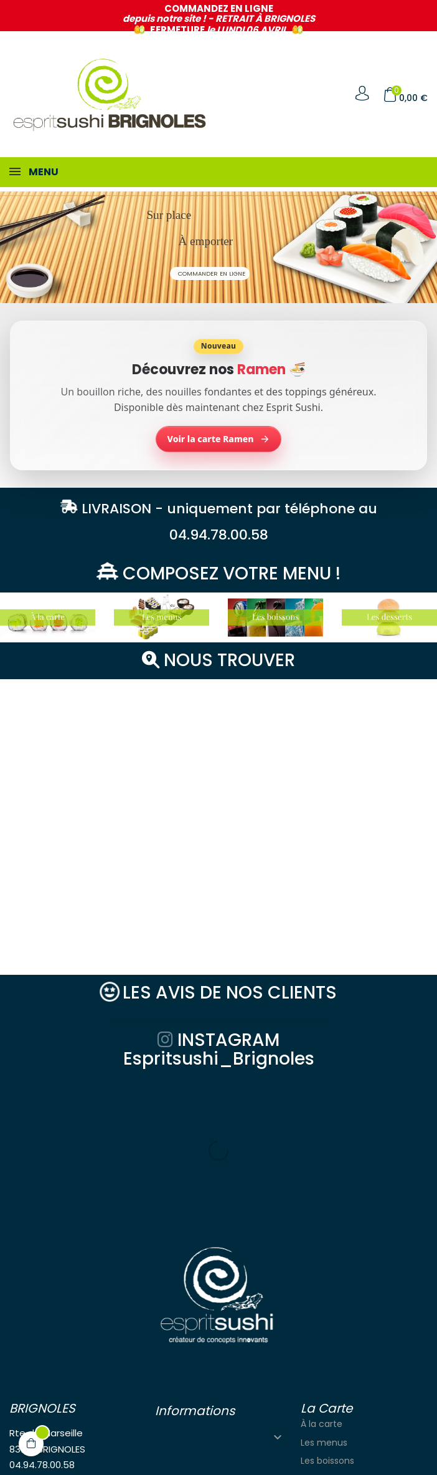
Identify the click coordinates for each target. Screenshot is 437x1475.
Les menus (324, 1296)
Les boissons (327, 1314)
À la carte (321, 1278)
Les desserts (327, 1333)
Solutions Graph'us (152, 1457)
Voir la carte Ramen (218, 439)
